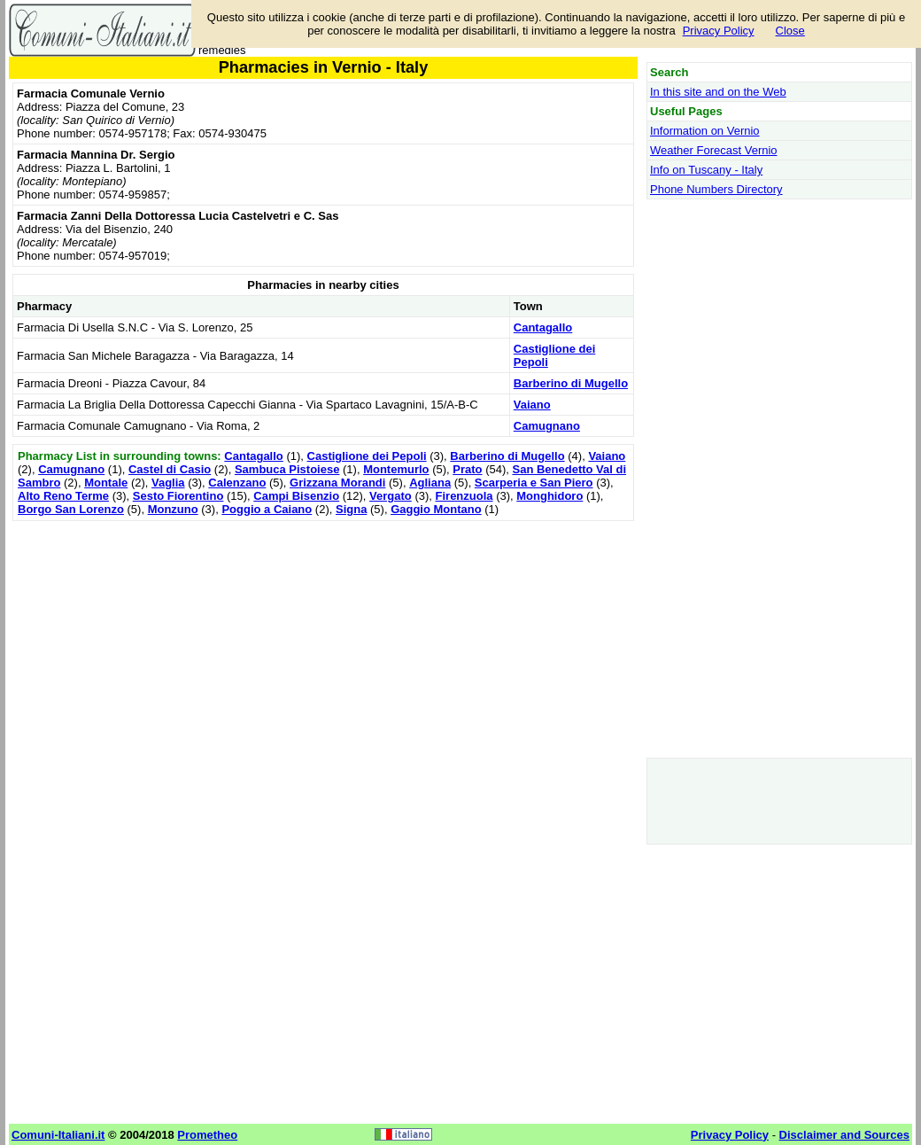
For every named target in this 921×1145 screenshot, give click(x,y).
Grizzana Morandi (337, 482)
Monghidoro (549, 495)
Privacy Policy (719, 30)
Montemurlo (396, 469)
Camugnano (547, 425)
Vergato (390, 495)
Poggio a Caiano (266, 509)
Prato (467, 469)
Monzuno (173, 509)
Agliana (430, 482)
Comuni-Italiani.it (58, 1134)
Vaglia (168, 482)
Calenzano (237, 482)
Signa (351, 509)
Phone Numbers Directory (716, 189)
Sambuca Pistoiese (287, 469)
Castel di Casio (169, 469)
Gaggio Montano (436, 509)
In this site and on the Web (718, 91)
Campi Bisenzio (296, 495)
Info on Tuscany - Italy (706, 169)
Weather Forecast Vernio (714, 150)
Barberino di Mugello (571, 383)
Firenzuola (464, 495)
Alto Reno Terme (63, 495)
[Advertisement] (323, 650)
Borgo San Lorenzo (71, 509)
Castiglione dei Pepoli (367, 456)
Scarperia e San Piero (534, 482)
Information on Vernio (705, 130)
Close (790, 30)
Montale (106, 482)
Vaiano (532, 404)
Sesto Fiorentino (178, 495)
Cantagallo (543, 327)
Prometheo (207, 1134)
